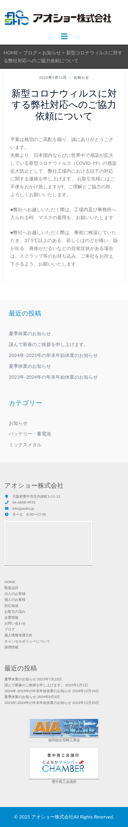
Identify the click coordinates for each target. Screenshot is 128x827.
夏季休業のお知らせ (30, 333)
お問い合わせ (14, 623)
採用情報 (11, 647)
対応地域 (11, 605)
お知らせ (81, 77)
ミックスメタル (25, 444)
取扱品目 (11, 588)
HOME (9, 582)
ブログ (9, 629)
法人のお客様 (14, 593)
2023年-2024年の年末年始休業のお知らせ (53, 377)
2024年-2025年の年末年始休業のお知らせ (53, 355)
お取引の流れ (14, 611)
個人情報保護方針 (18, 635)
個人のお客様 (14, 599)
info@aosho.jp (23, 508)
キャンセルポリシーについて (27, 641)
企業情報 (11, 617)
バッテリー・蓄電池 (30, 433)
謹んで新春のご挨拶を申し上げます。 (48, 344)
